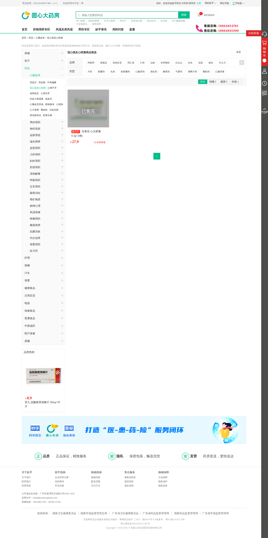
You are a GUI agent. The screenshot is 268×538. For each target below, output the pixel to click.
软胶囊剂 (125, 71)
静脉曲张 (49, 104)
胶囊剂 (101, 71)
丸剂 (112, 71)
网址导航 (224, 3)
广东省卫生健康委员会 (125, 513)
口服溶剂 (140, 71)
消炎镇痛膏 (93, 20)
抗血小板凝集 (36, 99)
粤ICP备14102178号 (175, 519)
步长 (190, 62)
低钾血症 (34, 93)
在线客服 (253, 33)
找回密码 (59, 481)
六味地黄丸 (81, 24)
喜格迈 (103, 62)
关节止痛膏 (109, 20)
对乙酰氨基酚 (178, 20)
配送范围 (95, 481)
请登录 (192, 3)
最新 (224, 81)
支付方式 (95, 485)
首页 (24, 29)
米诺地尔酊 (136, 20)
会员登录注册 (62, 477)
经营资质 (26, 485)
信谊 (200, 62)
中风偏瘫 (51, 82)
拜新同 (91, 62)
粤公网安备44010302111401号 (135, 523)
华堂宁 (123, 20)
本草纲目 (165, 62)
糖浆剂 (166, 71)
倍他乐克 (117, 62)
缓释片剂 (192, 71)
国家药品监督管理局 (186, 513)
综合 (202, 81)
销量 (212, 81)
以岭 (152, 62)
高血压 (33, 82)
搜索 (183, 14)
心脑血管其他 (36, 104)
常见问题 (59, 485)
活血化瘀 (54, 109)
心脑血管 (40, 37)
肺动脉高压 (35, 115)
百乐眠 (163, 20)
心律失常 (45, 93)
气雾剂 (179, 71)
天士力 (222, 62)
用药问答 (118, 29)
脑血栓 (44, 109)
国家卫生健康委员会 (64, 513)
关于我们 (26, 477)
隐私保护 (162, 481)
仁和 (142, 62)
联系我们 (26, 481)
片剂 (90, 71)
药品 (31, 37)
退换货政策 (130, 477)
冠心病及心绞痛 (55, 37)
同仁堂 (131, 62)
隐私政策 (162, 485)
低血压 (48, 99)
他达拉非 (151, 20)
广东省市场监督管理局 (215, 513)
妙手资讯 (101, 29)
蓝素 (132, 29)
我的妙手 (209, 3)
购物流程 (95, 477)
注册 (198, 3)
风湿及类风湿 (64, 29)
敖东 (211, 62)
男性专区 (84, 29)
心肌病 (59, 104)
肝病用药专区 (41, 29)
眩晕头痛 (47, 115)
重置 (238, 52)
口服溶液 (219, 71)
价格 (235, 81)
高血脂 (42, 82)
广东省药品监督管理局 (156, 513)
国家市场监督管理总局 (94, 513)
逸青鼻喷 (96, 24)
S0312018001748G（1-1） (48, 3)
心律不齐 (52, 88)
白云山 (179, 62)
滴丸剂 (153, 71)
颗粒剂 (206, 71)
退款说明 (128, 485)
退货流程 (128, 481)
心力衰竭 (34, 109)
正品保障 (162, 477)
